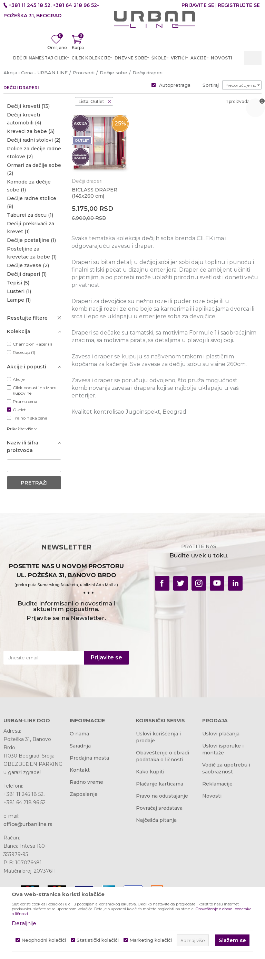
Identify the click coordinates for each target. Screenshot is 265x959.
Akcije (18, 379)
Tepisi (18, 283)
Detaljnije (24, 923)
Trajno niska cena (30, 418)
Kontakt (80, 770)
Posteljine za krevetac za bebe (32, 253)
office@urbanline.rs (27, 824)
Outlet (19, 409)
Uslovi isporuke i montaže (223, 749)
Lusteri (19, 291)
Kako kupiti (150, 772)
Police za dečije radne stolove (34, 152)
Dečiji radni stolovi (33, 140)
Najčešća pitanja (156, 820)
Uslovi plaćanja (220, 734)
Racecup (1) (24, 352)
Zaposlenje (84, 794)
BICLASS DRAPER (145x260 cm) (94, 193)
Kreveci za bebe (31, 131)
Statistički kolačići (98, 940)
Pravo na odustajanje (162, 796)
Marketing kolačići (150, 940)
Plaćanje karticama (159, 784)
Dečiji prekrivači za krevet (30, 227)
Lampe (19, 300)
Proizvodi (84, 72)
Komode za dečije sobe (29, 186)
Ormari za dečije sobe (34, 169)
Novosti (212, 796)
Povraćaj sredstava (159, 808)
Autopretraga (174, 85)
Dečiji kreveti (28, 106)
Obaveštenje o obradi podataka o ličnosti (162, 756)
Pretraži (34, 482)
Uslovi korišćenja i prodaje (158, 737)
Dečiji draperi (27, 274)
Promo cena (25, 401)
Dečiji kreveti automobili (24, 119)
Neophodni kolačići (43, 940)
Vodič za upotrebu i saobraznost (226, 768)
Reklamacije (217, 784)
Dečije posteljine (31, 240)
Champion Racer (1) (32, 344)
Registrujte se (239, 5)
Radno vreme (86, 782)
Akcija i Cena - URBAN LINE (35, 72)
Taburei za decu (30, 215)
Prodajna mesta (89, 758)
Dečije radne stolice (31, 202)
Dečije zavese (28, 265)
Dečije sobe (113, 72)
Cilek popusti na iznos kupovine (34, 390)
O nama (79, 734)
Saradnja (80, 746)
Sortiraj (211, 85)
